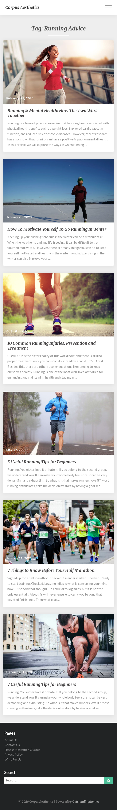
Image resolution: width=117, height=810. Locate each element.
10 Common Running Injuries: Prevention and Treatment (51, 345)
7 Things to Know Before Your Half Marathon (50, 570)
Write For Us (13, 759)
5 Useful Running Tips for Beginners (41, 461)
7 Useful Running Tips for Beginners (41, 684)
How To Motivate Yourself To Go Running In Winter (56, 229)
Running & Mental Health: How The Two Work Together (52, 113)
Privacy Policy (14, 754)
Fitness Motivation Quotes (22, 749)
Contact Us (12, 745)
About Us (11, 740)
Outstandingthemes (85, 801)
